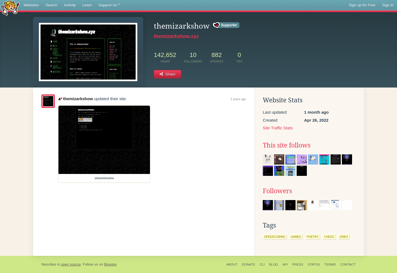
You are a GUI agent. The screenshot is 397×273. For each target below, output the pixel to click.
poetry (312, 236)
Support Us (109, 5)
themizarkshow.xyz (176, 36)
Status (314, 264)
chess (329, 236)
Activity (70, 5)
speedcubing (274, 236)
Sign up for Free (362, 5)
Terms (330, 264)
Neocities (48, 264)
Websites (31, 5)
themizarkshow (75, 98)
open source (71, 264)
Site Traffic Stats (278, 127)
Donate (248, 264)
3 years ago (238, 99)
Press (297, 264)
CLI (262, 264)
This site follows (286, 145)
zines (344, 236)
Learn (87, 5)
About (232, 264)
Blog (273, 264)
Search (51, 5)
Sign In (388, 5)
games (296, 236)
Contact (348, 264)
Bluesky (110, 264)
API (285, 264)
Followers (277, 191)
